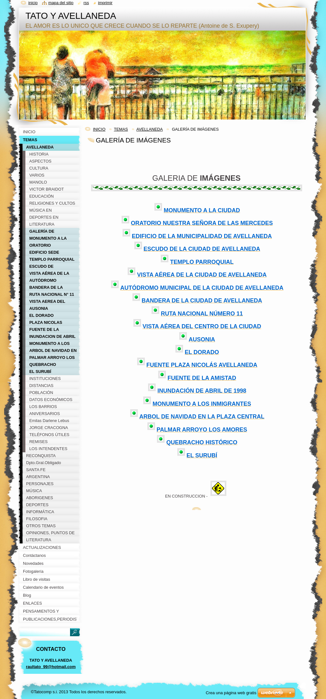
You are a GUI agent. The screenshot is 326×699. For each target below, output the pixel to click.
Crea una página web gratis (231, 692)
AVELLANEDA (149, 129)
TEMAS (121, 129)
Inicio (33, 2)
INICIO (99, 129)
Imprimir (105, 2)
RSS (86, 2)
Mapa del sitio (61, 2)
